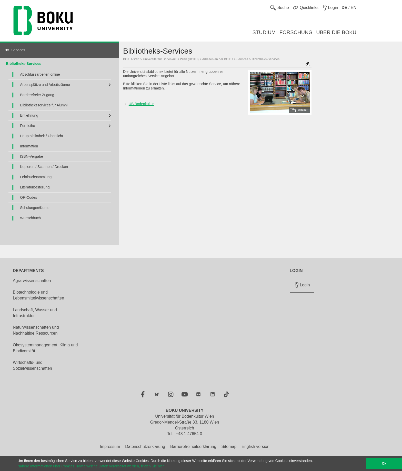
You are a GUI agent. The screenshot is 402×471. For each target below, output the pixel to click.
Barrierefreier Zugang (37, 95)
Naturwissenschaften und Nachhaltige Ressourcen (36, 330)
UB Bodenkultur (141, 104)
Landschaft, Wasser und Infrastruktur (35, 313)
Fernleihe (27, 126)
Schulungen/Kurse (34, 208)
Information (29, 146)
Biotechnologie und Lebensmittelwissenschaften (38, 295)
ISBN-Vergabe (31, 156)
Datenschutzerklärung (145, 446)
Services (18, 50)
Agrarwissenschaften (32, 280)
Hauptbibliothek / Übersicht (41, 136)
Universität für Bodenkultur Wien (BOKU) (171, 59)
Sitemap (229, 446)
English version (255, 446)
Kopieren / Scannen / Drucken (44, 167)
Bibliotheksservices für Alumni (43, 105)
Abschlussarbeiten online (40, 74)
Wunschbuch (30, 218)
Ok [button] (384, 463)
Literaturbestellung (34, 187)
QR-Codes (28, 197)
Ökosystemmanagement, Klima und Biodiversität (45, 348)
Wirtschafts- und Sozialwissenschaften (32, 365)
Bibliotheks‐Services (23, 64)
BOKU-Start (131, 59)
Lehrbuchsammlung (36, 177)
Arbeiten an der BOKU (217, 59)
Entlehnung (29, 115)
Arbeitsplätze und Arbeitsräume (45, 85)
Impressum (110, 446)
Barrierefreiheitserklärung (193, 446)
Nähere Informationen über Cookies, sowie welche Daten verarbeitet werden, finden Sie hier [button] (90, 466)
